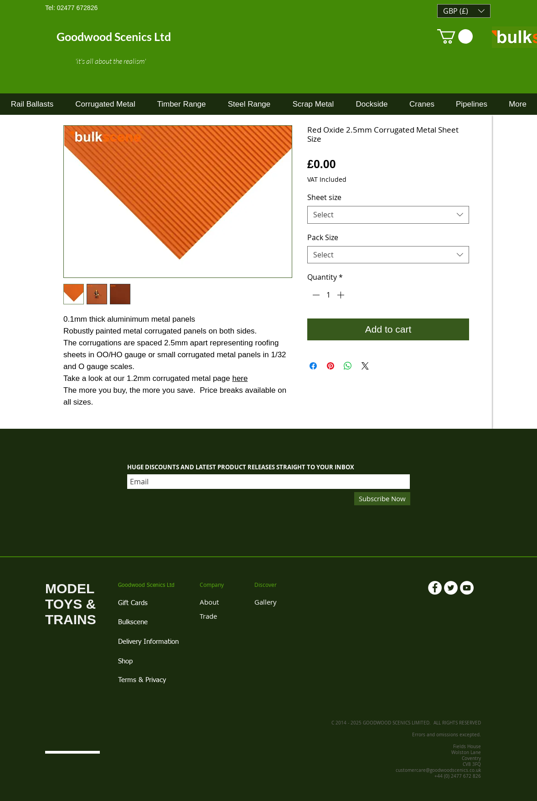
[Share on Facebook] (313, 365)
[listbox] (464, 11)
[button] (464, 11)
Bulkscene (133, 622)
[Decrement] (315, 294)
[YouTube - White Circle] (467, 588)
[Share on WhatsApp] (347, 365)
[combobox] (388, 215)
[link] (455, 36)
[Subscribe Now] (382, 498)
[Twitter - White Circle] (451, 588)
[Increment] (341, 294)
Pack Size (322, 237)
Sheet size (324, 197)
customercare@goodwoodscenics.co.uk (438, 770)
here (240, 378)
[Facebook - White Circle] (435, 588)
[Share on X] (365, 365)
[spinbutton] (328, 294)
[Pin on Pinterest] (330, 365)
